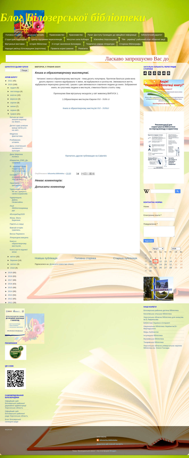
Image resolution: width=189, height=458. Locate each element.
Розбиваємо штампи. (15, 141)
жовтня (13, 95)
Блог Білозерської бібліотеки (73, 19)
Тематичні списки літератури (100, 44)
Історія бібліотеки (38, 44)
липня (13, 106)
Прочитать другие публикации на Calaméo (86, 156)
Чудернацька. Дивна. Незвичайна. (16, 199)
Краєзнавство (76, 35)
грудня (13, 88)
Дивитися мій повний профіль (110, 444)
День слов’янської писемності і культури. (18, 148)
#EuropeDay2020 (17, 214)
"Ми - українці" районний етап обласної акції (143, 39)
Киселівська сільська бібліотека (158, 314)
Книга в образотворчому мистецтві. (18, 243)
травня (13, 114)
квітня (13, 257)
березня (14, 260)
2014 (10, 291)
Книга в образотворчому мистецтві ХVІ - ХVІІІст (86, 108)
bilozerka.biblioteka (108, 440)
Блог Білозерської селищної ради (13, 420)
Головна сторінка (14, 35)
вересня (14, 99)
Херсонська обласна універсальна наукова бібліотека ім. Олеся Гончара (163, 347)
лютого (13, 264)
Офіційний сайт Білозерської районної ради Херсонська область (16, 413)
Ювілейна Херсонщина (105, 39)
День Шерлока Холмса (16, 155)
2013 (10, 295)
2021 (10, 81)
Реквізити (83, 48)
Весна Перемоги (17, 234)
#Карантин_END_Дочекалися (19, 161)
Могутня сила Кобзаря (78, 39)
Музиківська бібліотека (154, 339)
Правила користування (62, 48)
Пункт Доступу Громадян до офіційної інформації (112, 35)
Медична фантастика (16, 135)
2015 (10, 287)
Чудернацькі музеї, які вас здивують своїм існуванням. (19, 191)
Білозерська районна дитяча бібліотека (161, 310)
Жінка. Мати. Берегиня (15, 219)
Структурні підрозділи (15, 39)
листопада (15, 91)
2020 (10, 84)
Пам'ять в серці (17, 224)
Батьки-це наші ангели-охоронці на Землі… (18, 119)
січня (12, 268)
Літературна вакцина (19, 237)
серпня (13, 103)
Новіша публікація (46, 258)
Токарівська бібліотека (153, 342)
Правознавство (56, 35)
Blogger (113, 451)
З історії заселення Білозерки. (66, 44)
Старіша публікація (125, 258)
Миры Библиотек (151, 332)
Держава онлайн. (35, 35)
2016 (10, 284)
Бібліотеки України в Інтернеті (157, 323)
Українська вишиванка (16, 184)
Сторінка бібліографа (129, 44)
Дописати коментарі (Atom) (61, 264)
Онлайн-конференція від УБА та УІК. (18, 177)
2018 (10, 276)
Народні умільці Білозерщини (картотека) (25, 48)
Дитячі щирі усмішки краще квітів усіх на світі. (19, 127)
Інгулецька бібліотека (153, 335)
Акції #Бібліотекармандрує (19, 208)
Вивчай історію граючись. (16, 229)
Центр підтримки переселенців (46, 39)
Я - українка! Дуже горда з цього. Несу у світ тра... (18, 168)
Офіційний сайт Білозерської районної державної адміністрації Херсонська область (15, 404)
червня (13, 110)
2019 (10, 272)
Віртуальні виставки (15, 44)
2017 (10, 280)
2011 (10, 302)
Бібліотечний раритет (151, 35)
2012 (10, 299)
